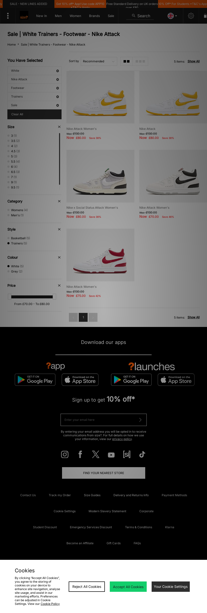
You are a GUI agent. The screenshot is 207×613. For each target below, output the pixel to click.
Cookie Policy (50, 604)
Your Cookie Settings (171, 586)
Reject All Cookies (86, 586)
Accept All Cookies (128, 587)
